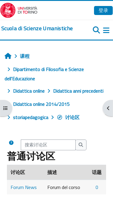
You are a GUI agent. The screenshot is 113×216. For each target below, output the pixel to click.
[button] (11, 145)
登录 (103, 10)
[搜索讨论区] (48, 145)
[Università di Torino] (19, 9)
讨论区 (68, 117)
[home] (37, 28)
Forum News (24, 187)
